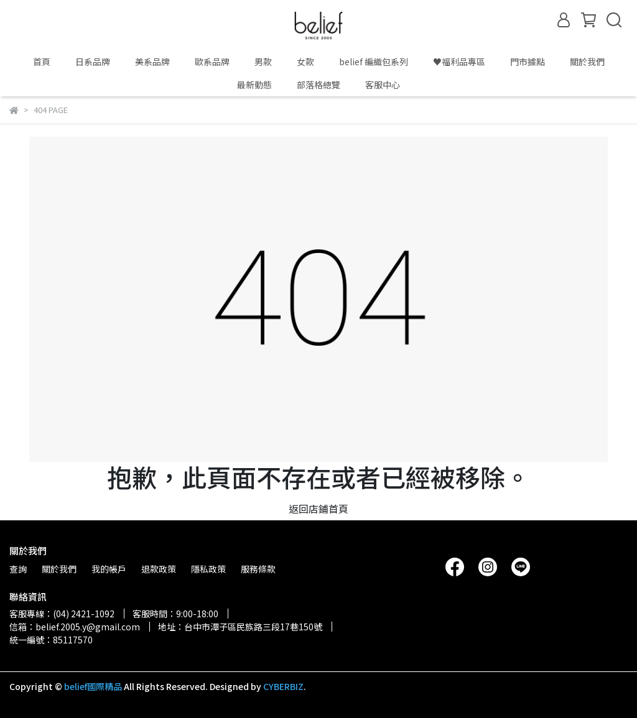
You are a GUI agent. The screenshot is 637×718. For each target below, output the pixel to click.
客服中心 (382, 84)
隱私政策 (208, 569)
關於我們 (587, 61)
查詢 (18, 569)
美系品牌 (152, 61)
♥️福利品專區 (459, 61)
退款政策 (158, 569)
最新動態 (254, 84)
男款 (263, 61)
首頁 (41, 61)
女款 (305, 61)
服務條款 (258, 569)
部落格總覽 (318, 84)
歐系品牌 (212, 61)
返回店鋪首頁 (318, 508)
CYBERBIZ (283, 686)
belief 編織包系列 (373, 61)
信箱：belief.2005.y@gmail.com (74, 626)
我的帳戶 (108, 569)
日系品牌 (92, 61)
